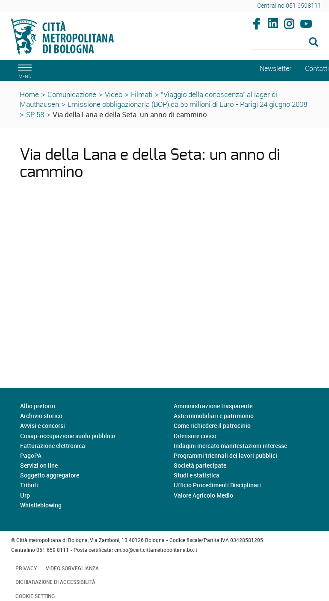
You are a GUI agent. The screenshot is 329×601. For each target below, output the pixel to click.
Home (29, 94)
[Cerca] (285, 42)
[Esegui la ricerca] (313, 42)
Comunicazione (71, 94)
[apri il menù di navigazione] (23, 70)
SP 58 (35, 114)
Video (113, 94)
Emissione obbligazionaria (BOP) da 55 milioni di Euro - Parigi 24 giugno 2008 (187, 104)
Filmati (141, 94)
